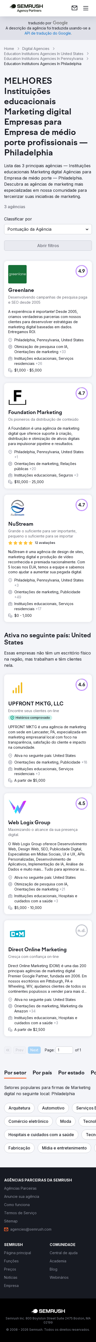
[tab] (15, 1073)
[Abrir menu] (86, 8)
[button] (48, 229)
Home (9, 48)
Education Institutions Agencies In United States (43, 53)
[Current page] (64, 1050)
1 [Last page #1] (80, 1050)
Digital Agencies (35, 48)
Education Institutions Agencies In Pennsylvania (43, 58)
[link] (74, 8)
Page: (50, 1050)
